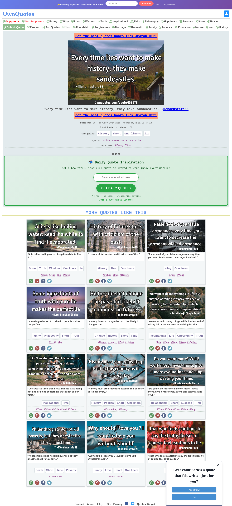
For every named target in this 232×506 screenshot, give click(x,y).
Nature (199, 27)
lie (146, 139)
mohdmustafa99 (175, 111)
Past (116, 285)
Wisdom (90, 21)
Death (39, 480)
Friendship (82, 27)
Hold (64, 419)
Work (185, 419)
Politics (109, 413)
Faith (137, 21)
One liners (133, 139)
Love (77, 21)
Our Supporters (34, 21)
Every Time (123, 151)
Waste (72, 419)
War (211, 27)
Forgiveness (102, 27)
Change (100, 345)
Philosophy (152, 21)
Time (107, 146)
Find (52, 285)
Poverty (71, 480)
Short (201, 21)
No (194, 494)
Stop (114, 419)
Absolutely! (194, 487)
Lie (139, 146)
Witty (66, 21)
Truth (104, 21)
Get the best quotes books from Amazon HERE (116, 37)
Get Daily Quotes (116, 196)
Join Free (146, 3)
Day (108, 419)
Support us (12, 21)
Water (67, 285)
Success (188, 21)
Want (116, 146)
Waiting (192, 352)
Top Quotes (53, 27)
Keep (45, 285)
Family (153, 27)
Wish (56, 419)
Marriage (120, 27)
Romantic (137, 27)
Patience (167, 27)
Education (184, 27)
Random (35, 27)
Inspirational (120, 21)
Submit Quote (15, 27)
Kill (60, 486)
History (223, 27)
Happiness (170, 21)
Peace (214, 21)
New (67, 27)
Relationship (159, 413)
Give (177, 419)
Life (171, 345)
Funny (53, 21)
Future (107, 285)
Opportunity (185, 345)
